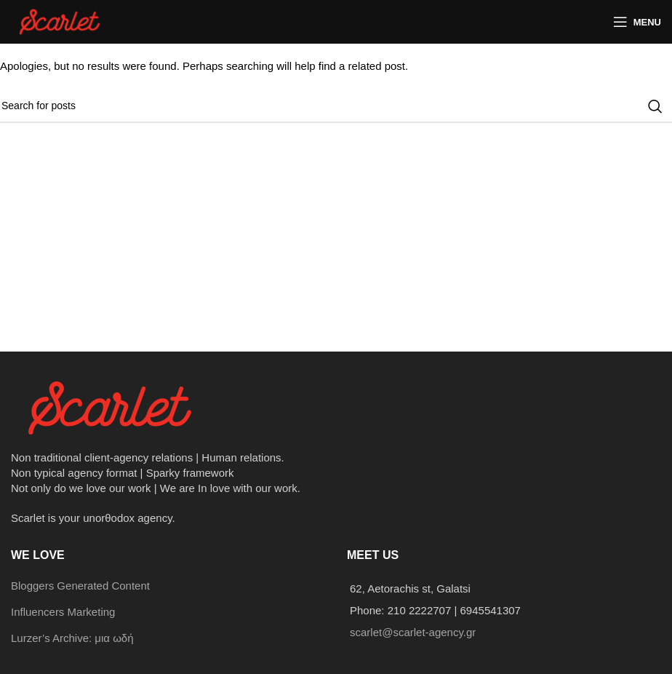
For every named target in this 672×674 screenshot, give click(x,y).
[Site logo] (61, 21)
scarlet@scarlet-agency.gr (413, 632)
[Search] (336, 106)
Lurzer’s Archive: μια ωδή (72, 638)
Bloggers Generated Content (80, 585)
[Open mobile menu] (637, 21)
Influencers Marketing (63, 612)
